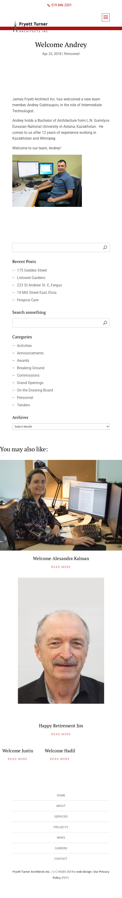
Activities (24, 345)
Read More (61, 567)
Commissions (28, 375)
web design (83, 871)
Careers (61, 848)
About (61, 806)
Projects (61, 827)
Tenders (23, 405)
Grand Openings (30, 383)
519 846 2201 (61, 5)
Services (61, 816)
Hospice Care (28, 300)
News (61, 837)
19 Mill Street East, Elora (37, 292)
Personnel (72, 54)
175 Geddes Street (32, 270)
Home (61, 795)
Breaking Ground (30, 368)
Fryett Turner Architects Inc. (32, 871)
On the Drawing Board (35, 390)
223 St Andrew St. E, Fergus (39, 285)
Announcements (30, 353)
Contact (60, 858)
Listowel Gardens (31, 278)
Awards (23, 360)
